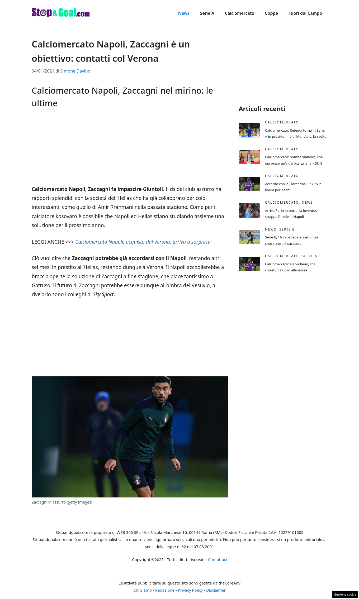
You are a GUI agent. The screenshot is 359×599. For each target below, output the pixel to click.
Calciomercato (239, 13)
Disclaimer (216, 590)
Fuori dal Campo (305, 13)
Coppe (271, 13)
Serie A (207, 13)
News (184, 13)
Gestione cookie (345, 594)
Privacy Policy (190, 590)
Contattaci (217, 559)
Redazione (164, 590)
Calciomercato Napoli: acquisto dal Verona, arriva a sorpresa (143, 241)
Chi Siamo (142, 590)
